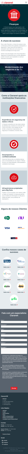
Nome (2, 320)
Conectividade (7, 403)
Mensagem (3, 347)
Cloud (5, 400)
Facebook (5, 444)
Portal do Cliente (6, 434)
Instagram (5, 442)
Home (2, 5)
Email (2, 329)
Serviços (5, 398)
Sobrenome (4, 324)
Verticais (6, 5)
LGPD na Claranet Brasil (8, 416)
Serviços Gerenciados (8, 401)
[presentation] (10, 383)
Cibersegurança (7, 404)
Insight (4, 412)
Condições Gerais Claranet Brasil (10, 419)
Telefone (3, 333)
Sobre (4, 414)
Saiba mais (6, 267)
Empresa (3, 342)
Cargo (2, 338)
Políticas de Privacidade (8, 417)
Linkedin (5, 440)
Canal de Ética (6, 413)
